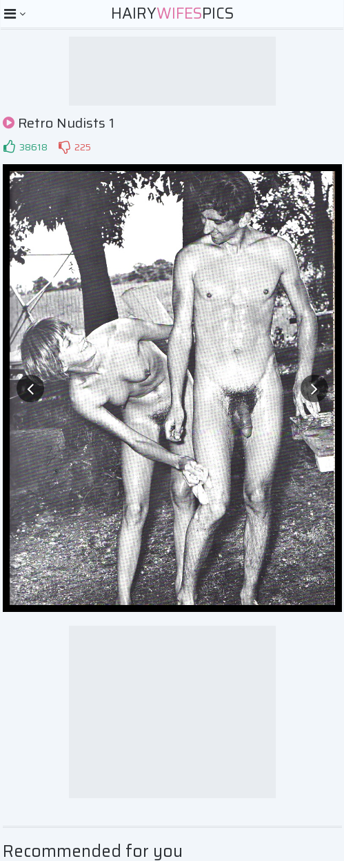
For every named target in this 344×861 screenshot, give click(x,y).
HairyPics (172, 13)
